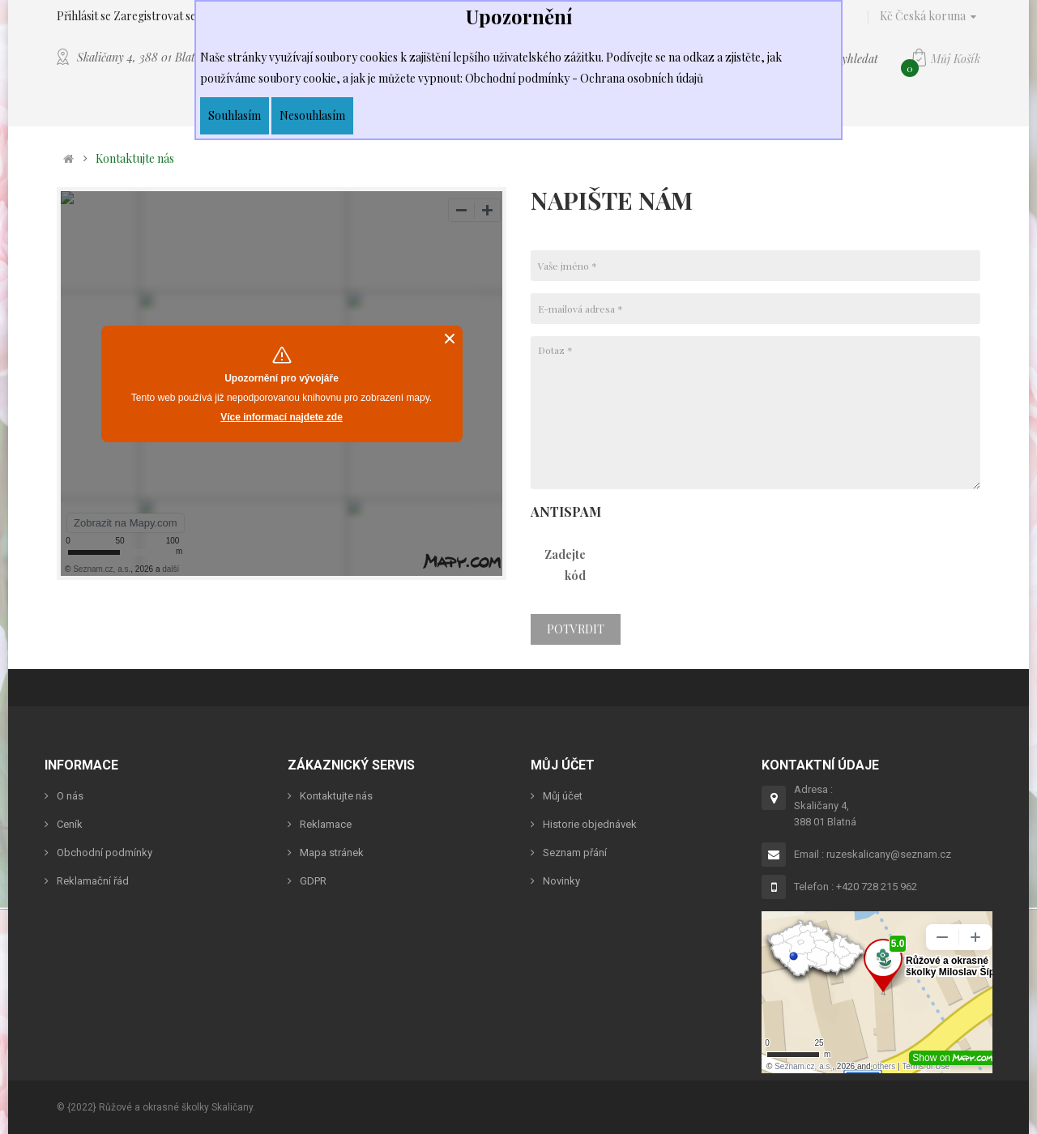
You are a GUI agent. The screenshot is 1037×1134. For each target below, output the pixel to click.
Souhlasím (234, 115)
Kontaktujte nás (135, 158)
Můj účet (563, 796)
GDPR (313, 881)
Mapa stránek (332, 852)
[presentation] (733, 570)
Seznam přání (575, 852)
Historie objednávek (590, 824)
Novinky (561, 881)
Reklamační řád (93, 881)
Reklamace (326, 824)
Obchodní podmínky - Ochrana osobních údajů (584, 78)
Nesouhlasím (312, 115)
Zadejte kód (565, 565)
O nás (70, 796)
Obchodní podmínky (104, 852)
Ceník (70, 824)
